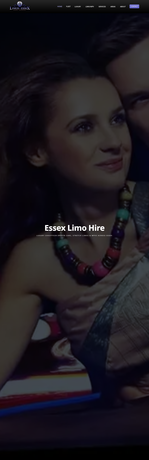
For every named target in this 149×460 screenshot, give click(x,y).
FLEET (68, 6)
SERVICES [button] (102, 6)
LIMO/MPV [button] (90, 6)
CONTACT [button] (134, 6)
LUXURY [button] (78, 6)
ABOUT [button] (123, 6)
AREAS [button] (112, 6)
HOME (59, 6)
